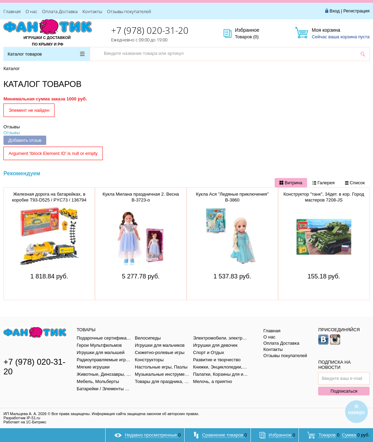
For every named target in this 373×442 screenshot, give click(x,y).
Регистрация (356, 10)
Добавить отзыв (24, 140)
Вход (335, 10)
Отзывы (11, 126)
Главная (12, 11)
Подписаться (344, 391)
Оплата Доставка (60, 11)
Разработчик (21, 418)
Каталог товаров (46, 54)
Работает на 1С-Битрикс (24, 422)
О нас (31, 11)
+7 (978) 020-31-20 (149, 30)
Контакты (92, 11)
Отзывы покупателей (129, 11)
